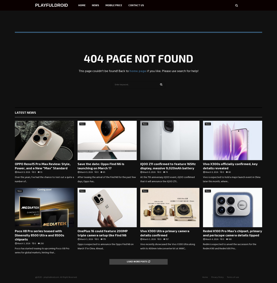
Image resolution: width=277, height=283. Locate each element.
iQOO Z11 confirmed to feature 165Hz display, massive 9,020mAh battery (168, 166)
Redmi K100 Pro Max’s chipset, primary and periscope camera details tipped (232, 233)
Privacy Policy (217, 277)
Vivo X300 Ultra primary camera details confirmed (164, 233)
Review (20, 124)
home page (137, 71)
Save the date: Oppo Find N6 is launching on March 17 (101, 166)
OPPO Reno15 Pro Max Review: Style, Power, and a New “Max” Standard (42, 166)
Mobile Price (113, 5)
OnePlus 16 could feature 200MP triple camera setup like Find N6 (103, 233)
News (95, 5)
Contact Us (136, 5)
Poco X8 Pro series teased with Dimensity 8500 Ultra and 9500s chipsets (39, 235)
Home (82, 5)
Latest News (25, 112)
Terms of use (233, 277)
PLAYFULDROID (51, 5)
